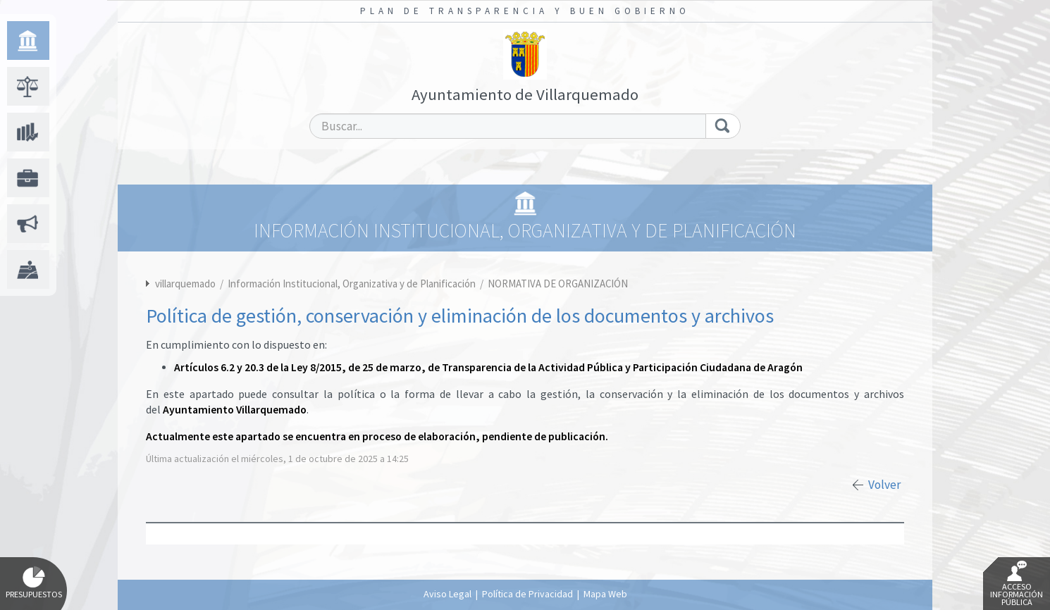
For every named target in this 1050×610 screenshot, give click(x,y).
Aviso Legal (447, 593)
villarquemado (185, 283)
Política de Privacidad (527, 593)
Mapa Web (605, 593)
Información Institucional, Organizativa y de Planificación (353, 283)
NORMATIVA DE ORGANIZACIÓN (558, 283)
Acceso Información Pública (1016, 584)
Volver (884, 484)
